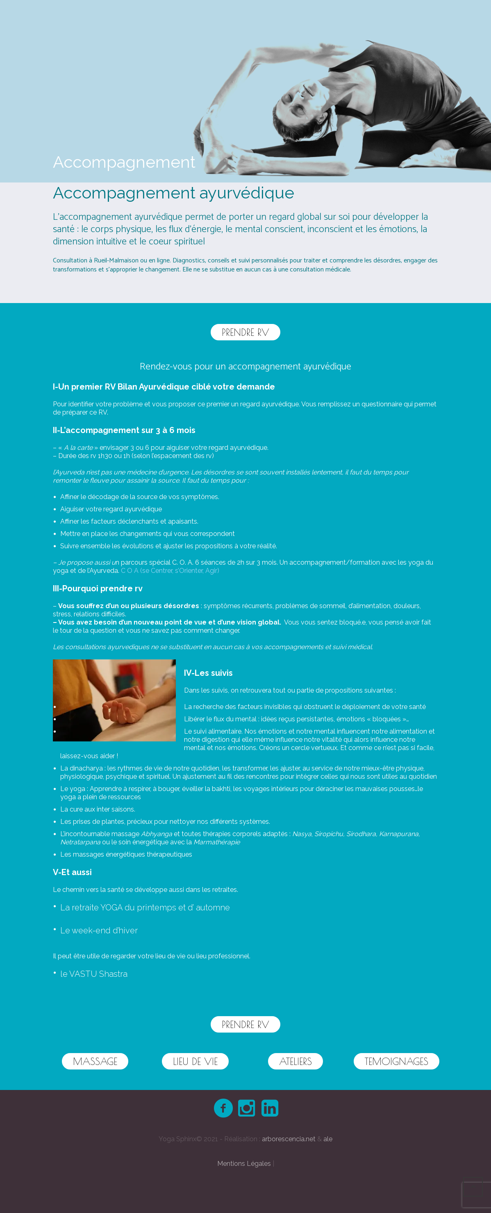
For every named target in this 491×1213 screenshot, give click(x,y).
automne (213, 907)
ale (327, 1139)
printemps (156, 907)
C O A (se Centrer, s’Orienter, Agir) (171, 571)
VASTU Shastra (98, 974)
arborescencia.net (289, 1139)
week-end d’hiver (105, 930)
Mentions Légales (244, 1163)
